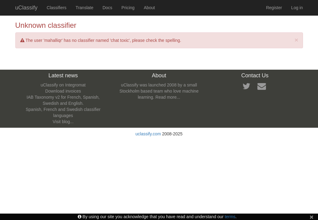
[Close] (296, 40)
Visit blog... (63, 121)
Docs (107, 7)
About (149, 7)
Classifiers (57, 7)
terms (230, 216)
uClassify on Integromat (63, 84)
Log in (297, 7)
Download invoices (63, 91)
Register (274, 7)
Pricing (128, 7)
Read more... (167, 97)
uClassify (26, 8)
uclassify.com (148, 133)
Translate (84, 7)
